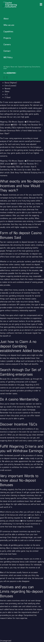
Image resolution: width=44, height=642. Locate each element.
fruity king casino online (31, 200)
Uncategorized (5, 640)
